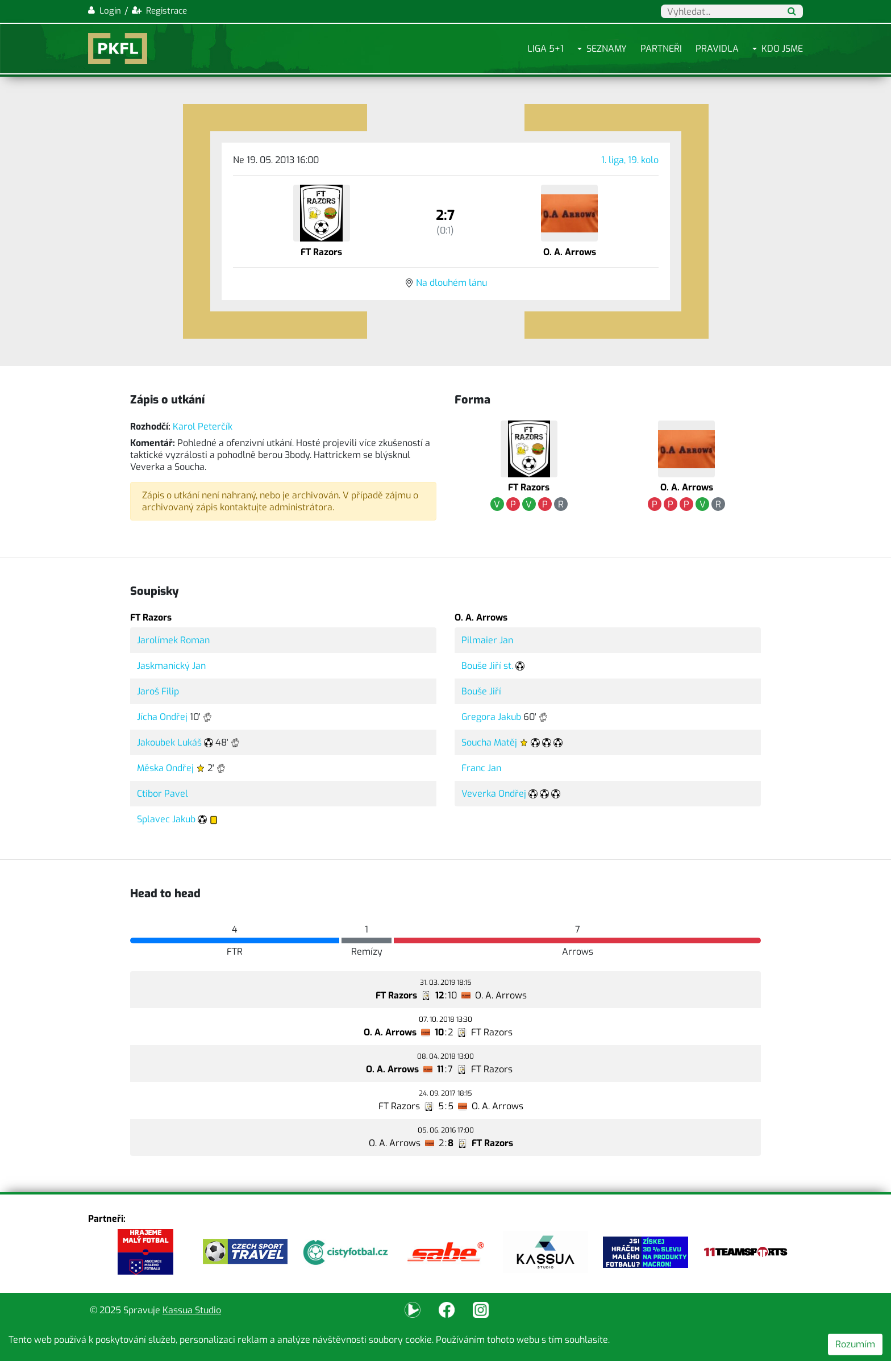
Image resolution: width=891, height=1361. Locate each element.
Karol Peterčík (202, 426)
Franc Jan (481, 768)
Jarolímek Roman (173, 640)
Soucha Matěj (489, 742)
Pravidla (717, 49)
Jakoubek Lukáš (169, 742)
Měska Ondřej (165, 768)
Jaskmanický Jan (171, 666)
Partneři (661, 49)
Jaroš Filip (158, 691)
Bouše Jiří (481, 691)
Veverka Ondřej (493, 794)
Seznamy (606, 49)
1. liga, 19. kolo (630, 160)
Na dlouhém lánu (451, 283)
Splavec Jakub (166, 819)
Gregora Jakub (491, 717)
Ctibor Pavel (162, 794)
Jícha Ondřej (162, 717)
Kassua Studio (192, 1310)
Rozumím (855, 1344)
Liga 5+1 (545, 49)
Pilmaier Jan (487, 640)
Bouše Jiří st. (487, 666)
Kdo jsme (782, 49)
